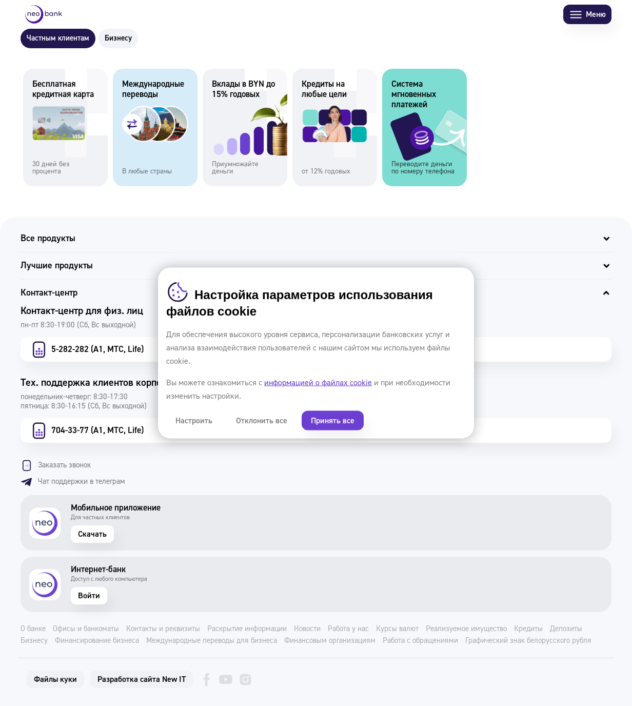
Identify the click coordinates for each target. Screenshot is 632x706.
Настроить (193, 421)
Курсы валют (397, 629)
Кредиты (528, 629)
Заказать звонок (56, 465)
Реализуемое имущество (466, 629)
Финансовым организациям (330, 640)
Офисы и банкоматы (86, 629)
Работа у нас (348, 629)
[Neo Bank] (44, 14)
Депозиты (566, 629)
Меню (587, 15)
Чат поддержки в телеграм (73, 482)
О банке (33, 629)
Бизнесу (118, 38)
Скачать (92, 534)
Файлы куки (55, 679)
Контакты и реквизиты (163, 629)
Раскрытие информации (247, 629)
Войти (89, 596)
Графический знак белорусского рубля (528, 640)
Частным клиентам (58, 38)
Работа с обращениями (420, 640)
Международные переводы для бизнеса (211, 640)
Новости (307, 629)
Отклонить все (261, 421)
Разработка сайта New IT (141, 679)
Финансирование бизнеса (97, 640)
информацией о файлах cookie (318, 383)
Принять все (332, 421)
